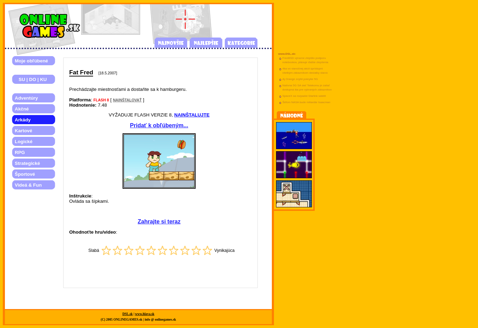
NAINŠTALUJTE (191, 115)
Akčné (22, 109)
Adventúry (26, 98)
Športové (25, 174)
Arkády (23, 119)
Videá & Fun (28, 185)
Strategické (27, 163)
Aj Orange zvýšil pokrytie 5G (300, 79)
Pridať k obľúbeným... (159, 125)
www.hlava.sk (145, 314)
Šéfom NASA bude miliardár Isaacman (306, 102)
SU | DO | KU (31, 79)
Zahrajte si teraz (159, 222)
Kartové (23, 130)
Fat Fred (81, 72)
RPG (20, 152)
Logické (23, 141)
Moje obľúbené (31, 60)
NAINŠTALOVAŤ (127, 100)
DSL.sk (128, 314)
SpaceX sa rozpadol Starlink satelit (304, 96)
